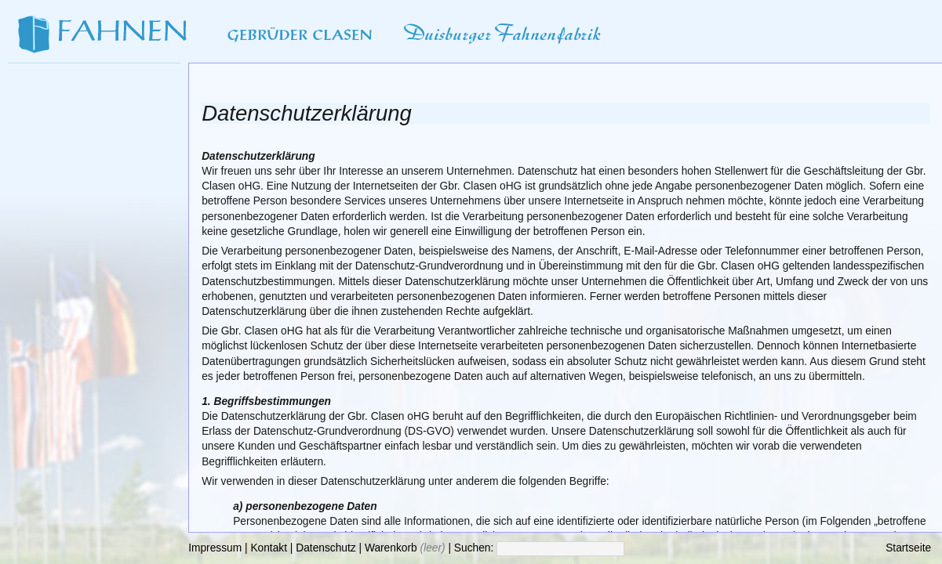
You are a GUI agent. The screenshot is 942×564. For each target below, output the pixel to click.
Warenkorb (391, 548)
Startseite (908, 548)
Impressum (215, 548)
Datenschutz (325, 548)
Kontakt (268, 548)
